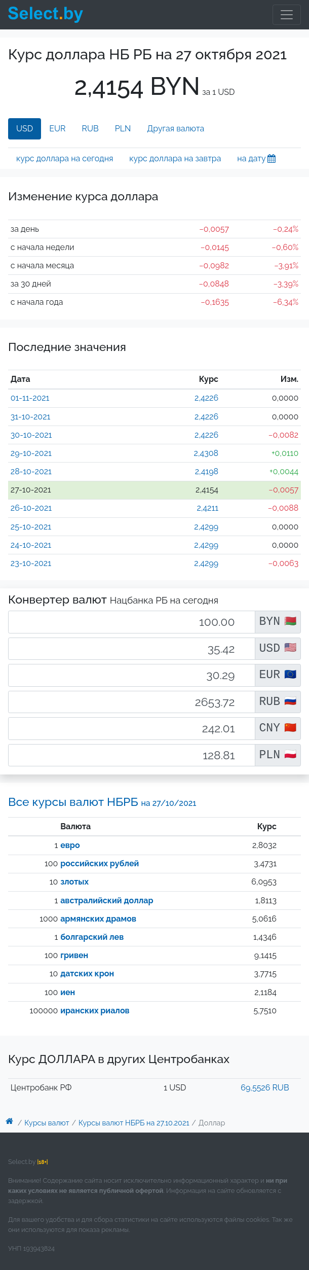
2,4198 (206, 471)
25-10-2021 (31, 527)
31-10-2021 (31, 416)
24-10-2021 (31, 545)
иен (67, 992)
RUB (90, 128)
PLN (123, 128)
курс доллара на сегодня (64, 158)
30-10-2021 (31, 435)
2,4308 (206, 453)
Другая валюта (175, 128)
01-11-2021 (30, 398)
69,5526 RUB (265, 1087)
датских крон (87, 973)
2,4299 (206, 527)
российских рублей (99, 863)
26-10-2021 (31, 508)
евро (70, 845)
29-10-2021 (31, 453)
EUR (57, 128)
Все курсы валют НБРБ (102, 801)
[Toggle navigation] (287, 15)
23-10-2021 (31, 563)
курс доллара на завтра (175, 158)
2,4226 (206, 398)
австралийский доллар (106, 900)
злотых (74, 882)
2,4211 (207, 508)
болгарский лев (92, 937)
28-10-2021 (31, 471)
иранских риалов (94, 1010)
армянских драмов (98, 919)
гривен (74, 955)
